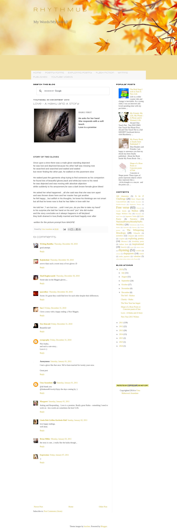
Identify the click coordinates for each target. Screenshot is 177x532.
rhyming (124, 250)
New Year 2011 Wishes (130, 317)
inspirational (138, 244)
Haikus (135, 210)
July (123, 273)
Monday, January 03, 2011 (61, 439)
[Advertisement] (88, 47)
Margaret (44, 401)
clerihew (141, 236)
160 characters (122, 196)
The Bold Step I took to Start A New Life (136, 91)
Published (40, 77)
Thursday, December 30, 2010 (66, 244)
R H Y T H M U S (60, 10)
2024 (121, 346)
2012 (121, 326)
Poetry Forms (54, 73)
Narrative (133, 219)
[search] (72, 91)
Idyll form (119, 216)
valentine (137, 256)
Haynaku (138, 213)
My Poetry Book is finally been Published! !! (136, 141)
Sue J (42, 308)
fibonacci (124, 241)
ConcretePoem (121, 202)
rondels (138, 251)
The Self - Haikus (128, 296)
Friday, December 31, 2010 (55, 308)
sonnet (141, 254)
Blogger (104, 526)
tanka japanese (124, 256)
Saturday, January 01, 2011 (61, 361)
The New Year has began (130, 303)
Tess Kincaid (45, 324)
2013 (121, 330)
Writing (123, 73)
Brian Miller (45, 439)
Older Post (103, 507)
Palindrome (133, 225)
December (125, 292)
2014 (121, 334)
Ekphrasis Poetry (135, 204)
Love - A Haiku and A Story (132, 313)
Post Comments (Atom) (53, 511)
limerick (124, 247)
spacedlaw (44, 292)
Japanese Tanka (131, 216)
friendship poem (138, 241)
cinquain (131, 236)
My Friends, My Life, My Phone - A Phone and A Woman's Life (136, 116)
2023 (121, 342)
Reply (42, 252)
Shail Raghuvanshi (47, 276)
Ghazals (138, 208)
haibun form (123, 244)
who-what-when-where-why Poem (127, 259)
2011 (121, 323)
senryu (118, 254)
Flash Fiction (105, 73)
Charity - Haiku (127, 299)
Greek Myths (121, 211)
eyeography (44, 340)
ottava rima (140, 247)
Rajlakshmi (44, 260)
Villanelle (136, 233)
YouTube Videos (62, 77)
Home (37, 73)
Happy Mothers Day (124, 214)
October (124, 285)
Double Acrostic (135, 202)
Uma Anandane (46, 383)
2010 (121, 269)
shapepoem (128, 253)
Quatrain (126, 227)
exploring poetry (136, 238)
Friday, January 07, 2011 (59, 455)
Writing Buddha (46, 244)
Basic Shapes (136, 199)
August (124, 277)
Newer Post (38, 507)
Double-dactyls (121, 204)
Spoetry (134, 227)
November (125, 288)
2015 (121, 338)
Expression (44, 455)
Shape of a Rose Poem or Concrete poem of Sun (136, 166)
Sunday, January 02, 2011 (77, 420)
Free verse (122, 207)
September (125, 281)
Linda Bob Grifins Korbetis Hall (53, 420)
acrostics (119, 236)
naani (131, 247)
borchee (87, 526)
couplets (122, 239)
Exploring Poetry (80, 73)
